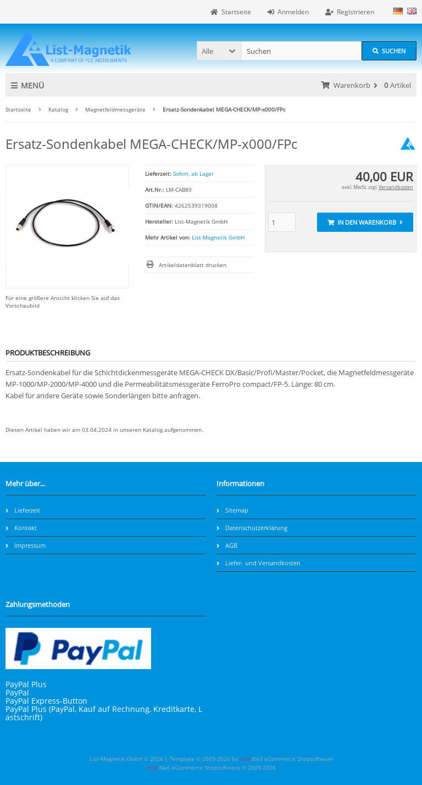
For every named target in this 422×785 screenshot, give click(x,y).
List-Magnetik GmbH (218, 237)
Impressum (25, 545)
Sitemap (232, 510)
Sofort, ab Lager (193, 173)
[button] (219, 50)
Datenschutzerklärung (251, 528)
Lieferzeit (22, 510)
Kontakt (21, 528)
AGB (226, 545)
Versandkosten (396, 187)
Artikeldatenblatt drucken (192, 265)
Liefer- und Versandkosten (258, 563)
